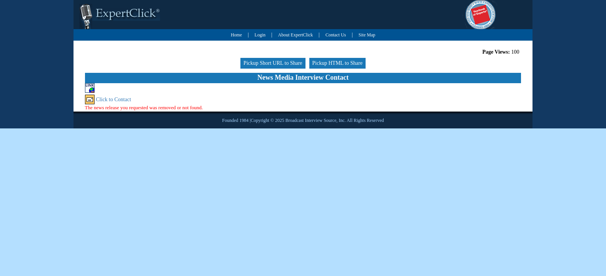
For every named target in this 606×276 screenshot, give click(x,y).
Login (260, 35)
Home (236, 35)
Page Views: (496, 52)
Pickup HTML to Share (337, 63)
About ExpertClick (295, 35)
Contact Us (335, 35)
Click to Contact (113, 99)
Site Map (367, 35)
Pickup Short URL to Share (272, 63)
